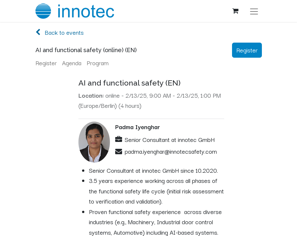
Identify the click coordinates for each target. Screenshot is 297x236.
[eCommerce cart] (236, 11)
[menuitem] (48, 63)
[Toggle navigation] (254, 11)
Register (247, 49)
